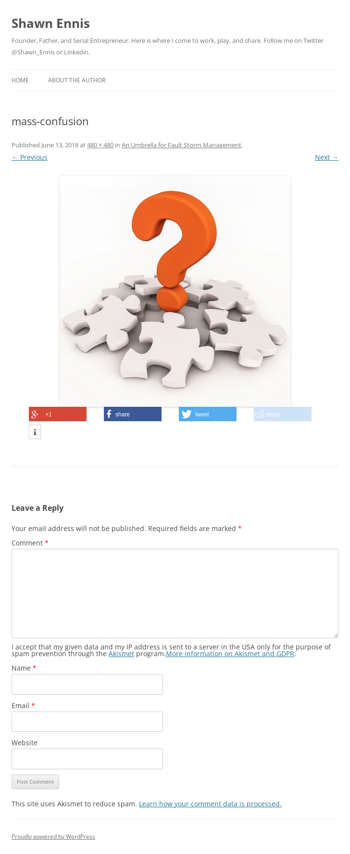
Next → (326, 157)
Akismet (121, 653)
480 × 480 (100, 145)
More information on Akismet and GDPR (230, 653)
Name (24, 668)
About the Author (76, 80)
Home (20, 80)
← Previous (30, 157)
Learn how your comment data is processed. (210, 803)
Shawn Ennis (51, 23)
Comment (30, 542)
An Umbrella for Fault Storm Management (181, 145)
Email (23, 705)
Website (25, 742)
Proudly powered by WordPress (53, 836)
